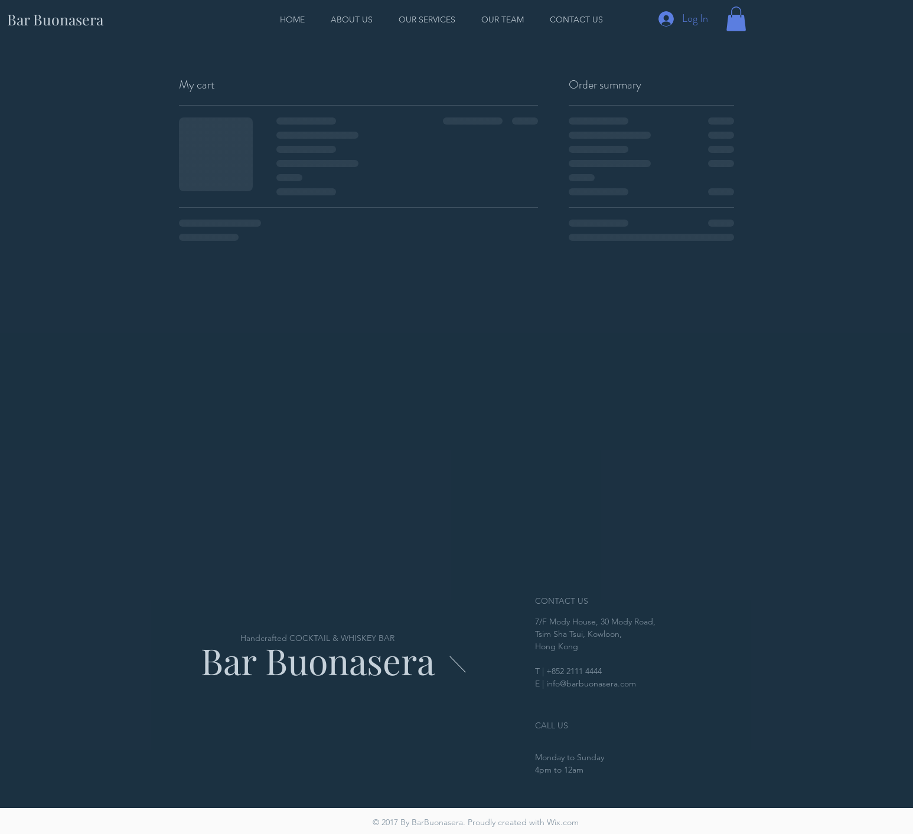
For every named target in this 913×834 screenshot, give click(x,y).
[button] (736, 18)
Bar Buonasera (318, 660)
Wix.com (563, 822)
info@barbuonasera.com (591, 683)
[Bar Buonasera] (55, 19)
